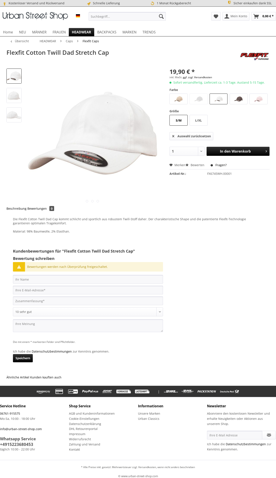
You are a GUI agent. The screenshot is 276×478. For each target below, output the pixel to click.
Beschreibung (16, 208)
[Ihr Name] (88, 279)
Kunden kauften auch (45, 377)
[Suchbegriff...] (127, 16)
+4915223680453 (16, 444)
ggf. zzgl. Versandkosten (197, 77)
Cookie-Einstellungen (84, 419)
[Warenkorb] (263, 16)
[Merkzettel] (216, 16)
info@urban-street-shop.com (21, 429)
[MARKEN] (129, 32)
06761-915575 (10, 413)
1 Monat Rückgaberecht (170, 3)
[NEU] (22, 32)
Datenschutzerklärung (85, 424)
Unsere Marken (149, 413)
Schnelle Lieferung (103, 3)
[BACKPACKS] (106, 32)
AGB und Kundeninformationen (92, 413)
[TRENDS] (149, 32)
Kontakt (74, 449)
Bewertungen (40, 208)
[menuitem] (127, 16)
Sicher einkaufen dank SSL (249, 3)
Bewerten (195, 165)
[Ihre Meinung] (88, 325)
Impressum (77, 434)
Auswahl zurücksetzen (191, 135)
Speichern (23, 358)
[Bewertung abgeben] (88, 311)
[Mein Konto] (236, 16)
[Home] (8, 32)
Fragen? (219, 165)
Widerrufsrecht (80, 439)
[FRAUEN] (59, 32)
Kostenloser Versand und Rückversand (33, 3)
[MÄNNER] (39, 32)
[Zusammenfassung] (88, 301)
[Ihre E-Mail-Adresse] (88, 290)
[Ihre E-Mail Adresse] (234, 435)
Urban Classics (148, 419)
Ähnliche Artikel (17, 377)
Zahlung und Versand (84, 444)
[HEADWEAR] (81, 32)
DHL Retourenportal (83, 429)
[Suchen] (161, 16)
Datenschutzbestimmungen (52, 351)
